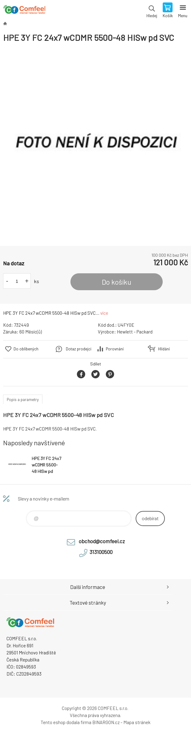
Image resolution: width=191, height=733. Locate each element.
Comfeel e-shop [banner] (24, 10)
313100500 (101, 552)
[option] (95, 144)
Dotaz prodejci (78, 348)
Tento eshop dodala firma (66, 722)
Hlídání (164, 348)
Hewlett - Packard (135, 331)
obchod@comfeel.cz (102, 541)
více (104, 313)
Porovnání (115, 348)
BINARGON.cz (106, 722)
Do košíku (116, 282)
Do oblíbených (26, 348)
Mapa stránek (136, 722)
